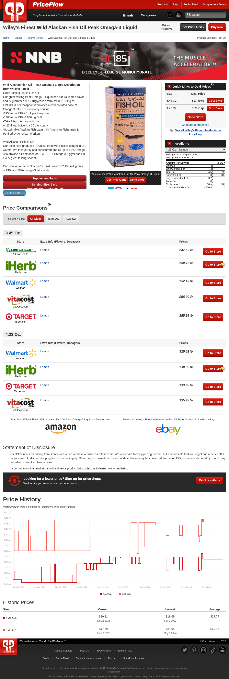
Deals (46, 657)
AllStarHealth (20, 252)
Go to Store (215, 99)
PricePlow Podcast (133, 657)
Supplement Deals (214, 4)
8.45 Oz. (53, 217)
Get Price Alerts (193, 27)
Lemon (44, 248)
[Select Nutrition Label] (195, 148)
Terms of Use (125, 649)
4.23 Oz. (71, 217)
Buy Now (217, 27)
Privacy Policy (103, 649)
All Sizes (36, 217)
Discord (112, 657)
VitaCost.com (20, 305)
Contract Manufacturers (88, 657)
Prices (166, 25)
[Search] (205, 14)
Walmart (20, 286)
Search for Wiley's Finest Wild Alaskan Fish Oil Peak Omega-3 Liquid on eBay (168, 418)
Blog (176, 4)
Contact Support (63, 649)
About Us (84, 649)
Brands (128, 15)
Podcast (163, 4)
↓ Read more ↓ (14, 191)
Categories (149, 15)
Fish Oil (222, 37)
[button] (114, 192)
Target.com (20, 320)
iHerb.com (20, 270)
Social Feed (190, 4)
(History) (166, 28)
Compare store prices (195, 123)
